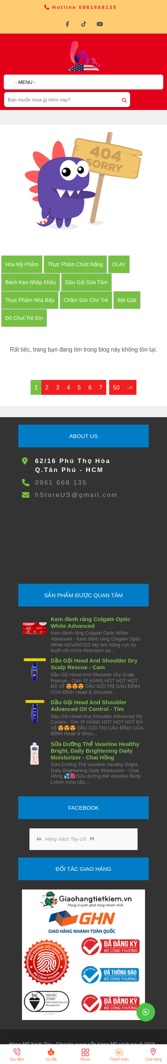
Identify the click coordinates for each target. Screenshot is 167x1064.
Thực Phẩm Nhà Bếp (29, 300)
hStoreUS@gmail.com (76, 494)
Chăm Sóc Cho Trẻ (86, 300)
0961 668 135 (61, 482)
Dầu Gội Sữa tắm (86, 282)
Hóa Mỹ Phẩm (21, 264)
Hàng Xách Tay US (65, 839)
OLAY (119, 264)
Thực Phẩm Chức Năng (75, 264)
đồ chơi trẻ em (24, 318)
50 (116, 387)
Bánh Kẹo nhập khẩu (30, 282)
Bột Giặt (126, 300)
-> (130, 387)
